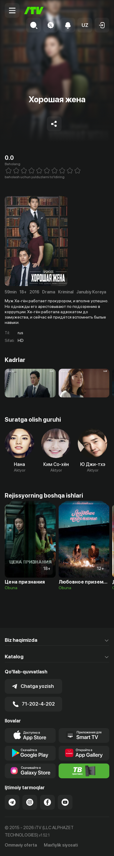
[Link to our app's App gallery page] (84, 753)
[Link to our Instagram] (29, 802)
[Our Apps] (84, 735)
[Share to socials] (54, 123)
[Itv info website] (84, 771)
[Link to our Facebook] (47, 802)
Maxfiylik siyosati (61, 845)
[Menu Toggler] (12, 10)
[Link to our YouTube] (65, 802)
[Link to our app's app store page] (30, 735)
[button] (84, 25)
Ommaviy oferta (21, 845)
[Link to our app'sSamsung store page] (30, 771)
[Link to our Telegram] (12, 802)
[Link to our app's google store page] (30, 753)
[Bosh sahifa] (34, 10)
